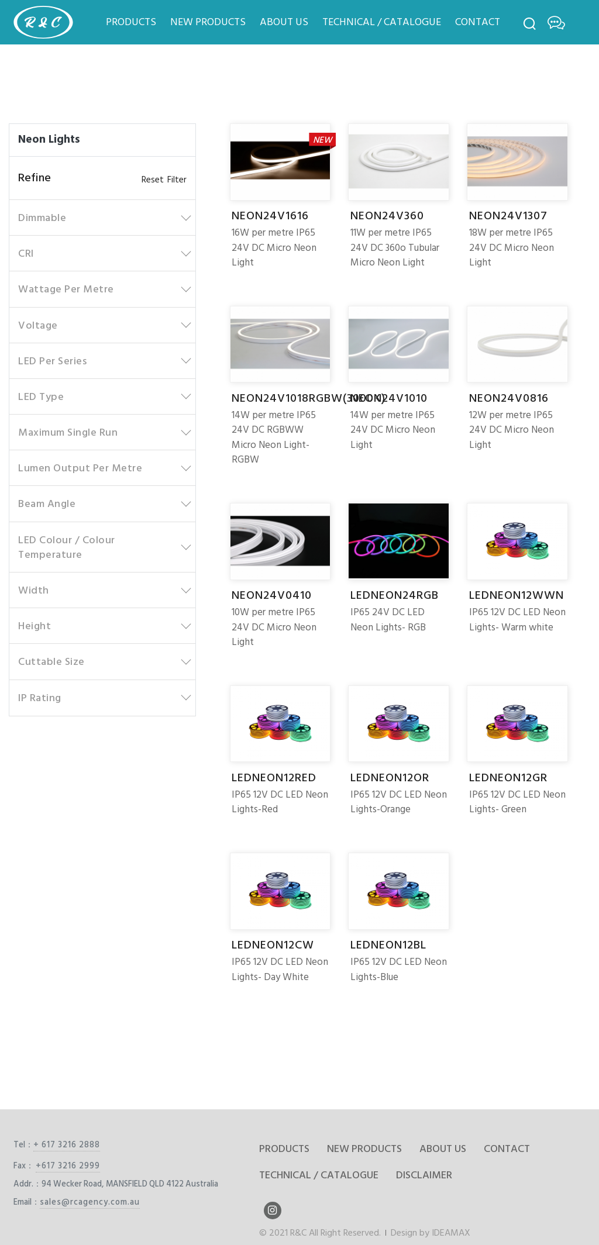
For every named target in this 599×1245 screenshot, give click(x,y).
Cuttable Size (51, 661)
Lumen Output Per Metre (80, 468)
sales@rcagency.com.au (90, 1202)
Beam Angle (46, 503)
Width (33, 590)
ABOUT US (284, 21)
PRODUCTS (131, 21)
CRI (26, 253)
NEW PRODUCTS (208, 21)
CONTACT (477, 21)
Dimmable (42, 217)
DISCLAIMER (424, 1175)
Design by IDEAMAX (430, 1232)
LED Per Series (52, 361)
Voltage (38, 325)
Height (34, 626)
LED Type (41, 396)
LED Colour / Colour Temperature (66, 547)
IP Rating (39, 697)
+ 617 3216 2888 (66, 1144)
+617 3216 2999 (68, 1165)
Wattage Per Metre (66, 289)
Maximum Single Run (68, 432)
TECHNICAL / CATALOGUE (381, 21)
